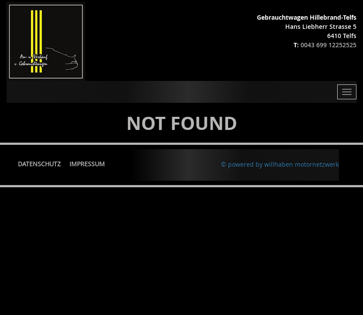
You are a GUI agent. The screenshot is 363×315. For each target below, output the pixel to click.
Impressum (87, 164)
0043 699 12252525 (328, 45)
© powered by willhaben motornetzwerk (280, 164)
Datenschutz (39, 164)
